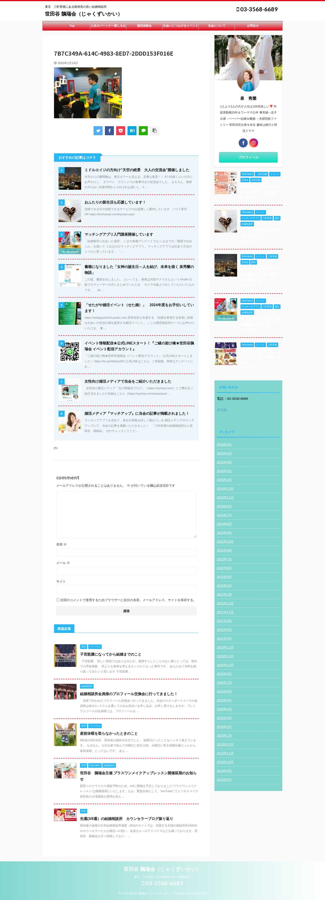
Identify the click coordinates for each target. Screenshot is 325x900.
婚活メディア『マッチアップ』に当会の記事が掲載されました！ (137, 413)
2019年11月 (225, 753)
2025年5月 (224, 471)
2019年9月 (224, 771)
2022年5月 (224, 577)
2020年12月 (225, 647)
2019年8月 (224, 780)
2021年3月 (224, 638)
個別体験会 (144, 25)
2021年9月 (224, 621)
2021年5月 (224, 630)
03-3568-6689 (257, 9)
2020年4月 (224, 709)
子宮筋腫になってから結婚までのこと (110, 654)
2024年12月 (225, 488)
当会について (217, 25)
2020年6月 (224, 691)
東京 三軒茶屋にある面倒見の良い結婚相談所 (162, 877)
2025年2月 (224, 480)
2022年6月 (224, 568)
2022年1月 (224, 594)
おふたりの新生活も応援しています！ (115, 202)
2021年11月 (225, 612)
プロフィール (248, 157)
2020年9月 (224, 674)
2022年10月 (225, 541)
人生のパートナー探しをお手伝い (108, 27)
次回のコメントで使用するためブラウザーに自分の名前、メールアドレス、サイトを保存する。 (128, 600)
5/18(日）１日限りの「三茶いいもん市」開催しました (260, 357)
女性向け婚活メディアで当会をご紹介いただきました (128, 381)
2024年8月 (224, 506)
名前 (61, 544)
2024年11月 (225, 497)
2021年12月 (225, 603)
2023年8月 (224, 533)
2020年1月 (224, 735)
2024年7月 (224, 515)
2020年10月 (225, 665)
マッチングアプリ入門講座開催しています (119, 234)
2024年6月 (224, 524)
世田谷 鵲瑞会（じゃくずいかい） (83, 14)
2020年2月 (224, 727)
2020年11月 (225, 656)
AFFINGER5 (198, 893)
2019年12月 (225, 744)
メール (63, 563)
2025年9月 (224, 453)
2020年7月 (224, 682)
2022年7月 (224, 559)
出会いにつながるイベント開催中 (180, 27)
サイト (61, 581)
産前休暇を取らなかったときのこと (109, 733)
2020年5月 (224, 700)
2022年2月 (224, 585)
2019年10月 (225, 762)
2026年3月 (224, 444)
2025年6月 (224, 462)
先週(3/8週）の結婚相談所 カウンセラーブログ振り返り (126, 819)
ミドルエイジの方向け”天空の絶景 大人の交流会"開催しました (137, 170)
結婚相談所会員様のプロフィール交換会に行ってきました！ (129, 694)
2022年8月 (224, 550)
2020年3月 (224, 718)
